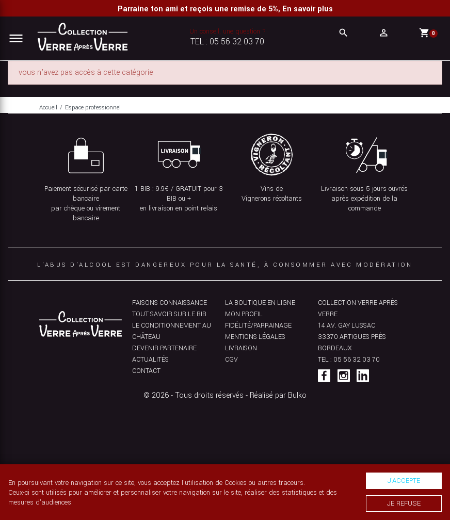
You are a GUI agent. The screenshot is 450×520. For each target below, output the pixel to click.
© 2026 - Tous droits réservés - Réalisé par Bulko (225, 395)
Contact (146, 371)
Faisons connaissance (169, 302)
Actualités (150, 359)
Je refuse (404, 503)
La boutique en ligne (260, 302)
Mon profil (244, 314)
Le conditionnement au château (171, 331)
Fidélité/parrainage (258, 325)
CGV (231, 359)
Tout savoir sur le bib (169, 314)
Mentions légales (255, 337)
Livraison (241, 348)
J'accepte (404, 480)
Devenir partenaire (164, 348)
